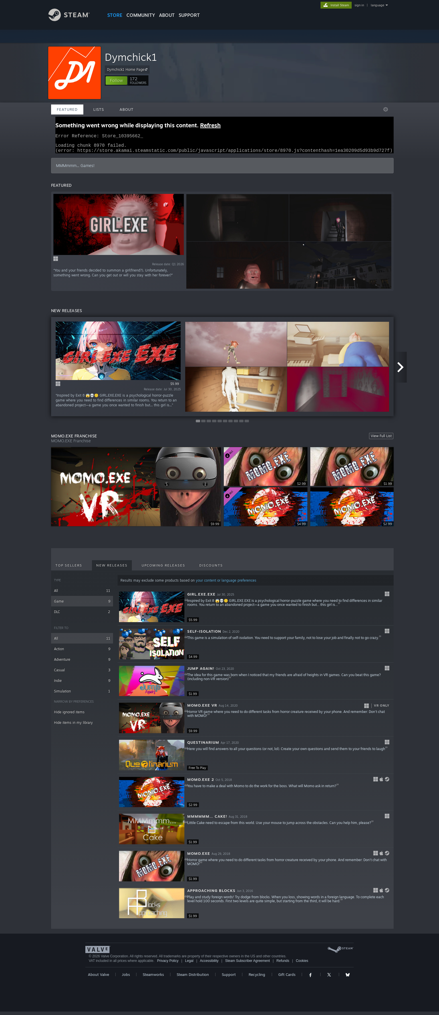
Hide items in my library (73, 726)
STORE (114, 15)
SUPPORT (189, 15)
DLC (82, 615)
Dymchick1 (131, 57)
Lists (98, 109)
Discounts (211, 569)
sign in (359, 5)
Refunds (283, 964)
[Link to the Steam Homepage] (73, 19)
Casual (82, 673)
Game (82, 604)
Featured (67, 109)
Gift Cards (286, 978)
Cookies (302, 964)
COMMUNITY (140, 15)
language (377, 5)
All (82, 594)
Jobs (126, 978)
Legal (189, 964)
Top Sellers (68, 569)
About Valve (98, 978)
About (167, 15)
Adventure (82, 662)
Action (82, 652)
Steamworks (153, 978)
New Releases (112, 569)
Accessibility (209, 964)
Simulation (82, 694)
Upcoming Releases (163, 569)
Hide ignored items (69, 715)
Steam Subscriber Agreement (247, 964)
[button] (116, 80)
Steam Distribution (193, 978)
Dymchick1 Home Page (128, 69)
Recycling (257, 978)
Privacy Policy (167, 964)
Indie (82, 684)
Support (229, 978)
